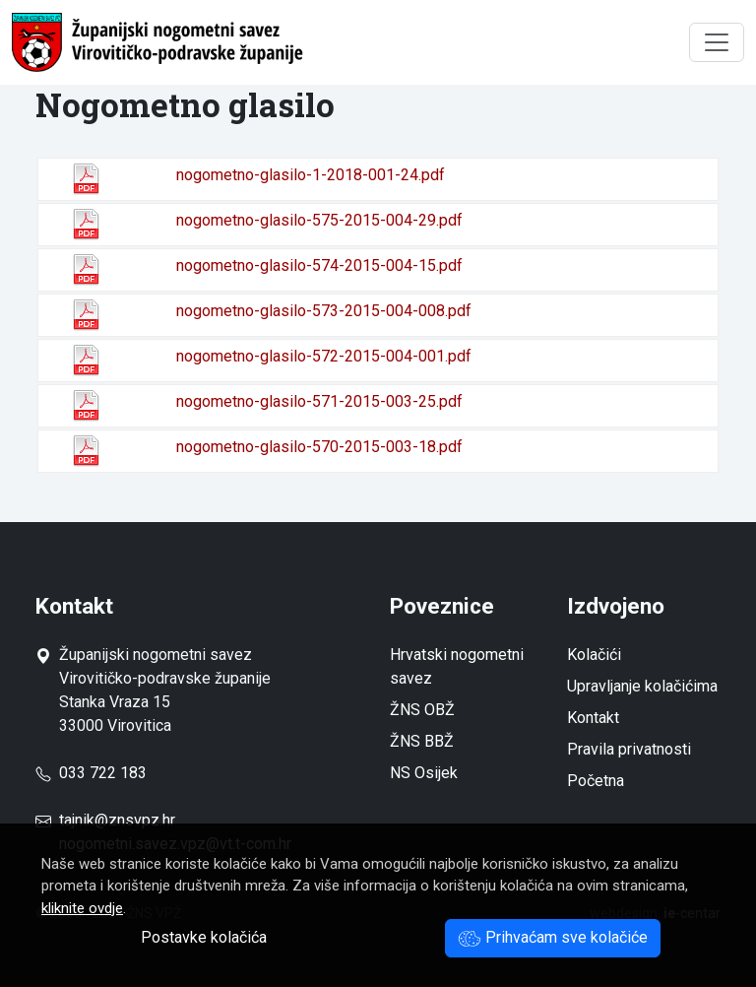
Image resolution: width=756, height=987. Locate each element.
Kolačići (594, 654)
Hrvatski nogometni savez (457, 666)
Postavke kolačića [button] (204, 937)
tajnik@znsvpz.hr (117, 820)
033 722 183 (91, 772)
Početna (595, 780)
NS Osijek (424, 772)
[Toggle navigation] (716, 42)
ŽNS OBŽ (422, 709)
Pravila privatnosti (629, 749)
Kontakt (593, 717)
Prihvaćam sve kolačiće (553, 937)
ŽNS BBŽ (422, 741)
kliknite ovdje (82, 908)
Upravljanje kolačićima (642, 686)
